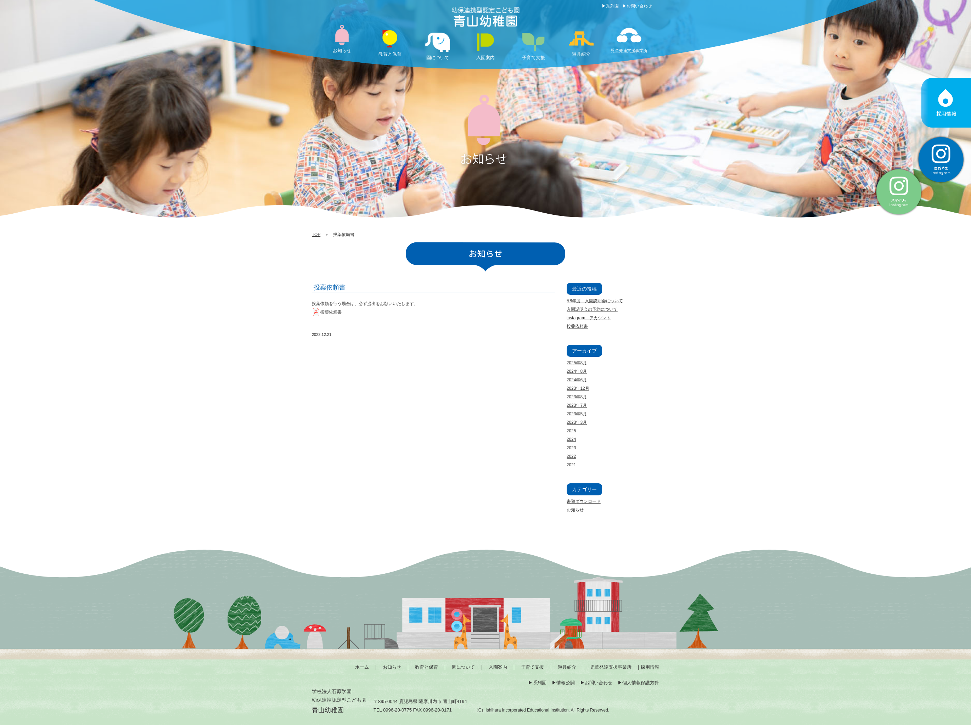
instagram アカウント (589, 317)
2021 (571, 464)
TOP (316, 234)
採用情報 (650, 667)
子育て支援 (532, 667)
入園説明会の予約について (592, 309)
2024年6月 (577, 379)
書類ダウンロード (584, 501)
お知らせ (575, 509)
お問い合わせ (639, 6)
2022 (571, 456)
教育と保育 (426, 667)
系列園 (612, 6)
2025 (571, 430)
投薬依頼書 (330, 287)
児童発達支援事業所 (611, 667)
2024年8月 (577, 371)
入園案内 (498, 667)
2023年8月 (577, 396)
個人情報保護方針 (640, 682)
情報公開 (565, 682)
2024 (571, 439)
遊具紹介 (567, 667)
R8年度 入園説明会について (595, 300)
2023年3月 (577, 422)
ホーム (362, 667)
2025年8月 (577, 362)
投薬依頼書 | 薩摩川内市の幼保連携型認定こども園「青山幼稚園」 (485, 17)
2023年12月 (578, 388)
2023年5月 (577, 413)
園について (463, 667)
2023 (571, 447)
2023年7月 (577, 405)
